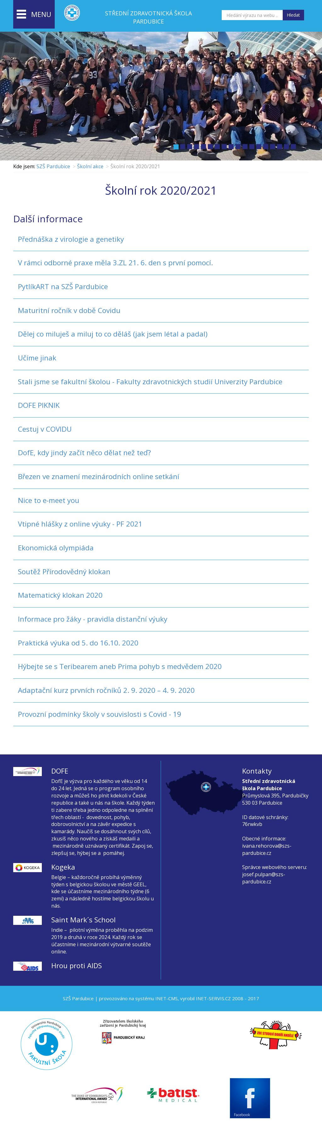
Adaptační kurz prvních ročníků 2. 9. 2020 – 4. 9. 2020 (106, 690)
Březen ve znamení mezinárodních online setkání (98, 476)
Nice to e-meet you (48, 500)
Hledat (293, 15)
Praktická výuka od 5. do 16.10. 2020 (78, 643)
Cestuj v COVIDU (45, 429)
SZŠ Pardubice (53, 166)
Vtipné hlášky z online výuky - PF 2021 (80, 524)
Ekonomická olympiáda (56, 548)
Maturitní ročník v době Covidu (69, 310)
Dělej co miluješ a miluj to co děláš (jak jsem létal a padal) (113, 334)
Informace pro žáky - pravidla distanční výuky (92, 619)
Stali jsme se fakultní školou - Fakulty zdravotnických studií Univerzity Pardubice (150, 381)
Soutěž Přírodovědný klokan (64, 571)
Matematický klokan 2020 (60, 595)
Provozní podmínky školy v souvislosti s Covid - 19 (99, 714)
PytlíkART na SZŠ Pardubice (63, 286)
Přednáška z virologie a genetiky (71, 239)
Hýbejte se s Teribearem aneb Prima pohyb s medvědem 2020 (120, 666)
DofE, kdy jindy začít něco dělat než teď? (84, 452)
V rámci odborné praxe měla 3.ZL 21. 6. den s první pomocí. (115, 262)
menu (34, 14)
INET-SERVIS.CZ (213, 998)
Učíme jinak (37, 358)
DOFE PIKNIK (39, 405)
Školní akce (90, 166)
